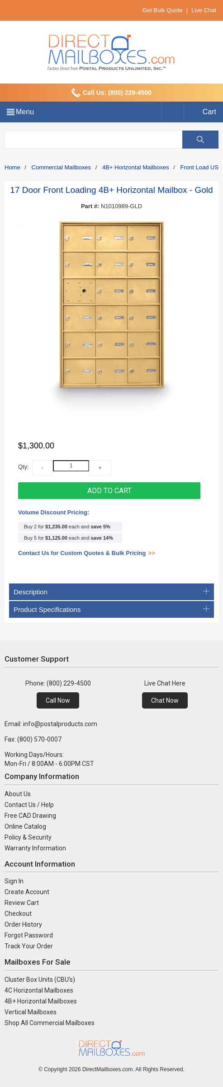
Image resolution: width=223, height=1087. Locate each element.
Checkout (18, 913)
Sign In (14, 881)
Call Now (58, 700)
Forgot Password (29, 935)
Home (12, 167)
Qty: (23, 466)
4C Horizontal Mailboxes (39, 990)
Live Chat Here (164, 683)
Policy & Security (28, 837)
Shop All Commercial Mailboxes (50, 1022)
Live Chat (203, 10)
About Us (18, 794)
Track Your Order (29, 946)
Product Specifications (111, 609)
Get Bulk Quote (162, 10)
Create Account (27, 892)
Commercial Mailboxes (61, 167)
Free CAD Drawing (30, 815)
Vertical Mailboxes (31, 1012)
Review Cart (22, 902)
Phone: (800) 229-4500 (58, 683)
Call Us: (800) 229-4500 (117, 92)
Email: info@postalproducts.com (51, 724)
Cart (209, 112)
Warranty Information (35, 848)
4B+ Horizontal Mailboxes (135, 167)
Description (111, 592)
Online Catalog (25, 826)
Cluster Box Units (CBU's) (40, 979)
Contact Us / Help (29, 804)
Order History (23, 924)
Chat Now (165, 700)
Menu (25, 112)
